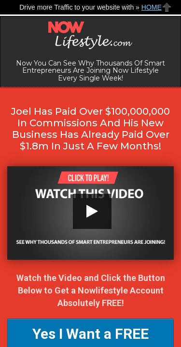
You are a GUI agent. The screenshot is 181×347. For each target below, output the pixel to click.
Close (167, 7)
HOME (151, 7)
